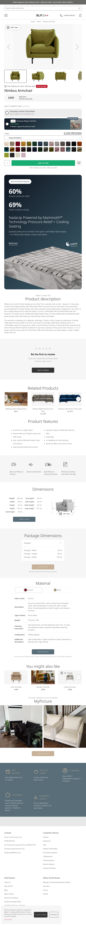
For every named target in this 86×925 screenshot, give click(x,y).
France (45, 890)
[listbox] (43, 149)
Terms (22, 905)
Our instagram (43, 821)
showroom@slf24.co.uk (12, 853)
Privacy (15, 905)
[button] (8, 47)
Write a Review (43, 370)
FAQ (44, 845)
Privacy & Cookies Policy (12, 902)
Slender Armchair (43, 687)
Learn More (14, 124)
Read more (13, 243)
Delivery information (50, 849)
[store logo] (43, 15)
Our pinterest (47, 821)
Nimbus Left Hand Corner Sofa (70, 409)
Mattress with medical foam (16, 409)
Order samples (43, 652)
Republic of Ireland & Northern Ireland (56, 882)
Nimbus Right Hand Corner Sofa (43, 410)
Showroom (47, 841)
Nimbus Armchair (49, 22)
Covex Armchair (70, 687)
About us (7, 882)
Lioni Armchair (16, 687)
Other (39, 22)
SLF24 (33, 22)
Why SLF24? (8, 886)
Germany (46, 886)
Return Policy (9, 894)
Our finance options (50, 853)
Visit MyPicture (43, 754)
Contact (45, 837)
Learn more (8, 919)
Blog (6, 890)
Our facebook (38, 821)
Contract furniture (49, 868)
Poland (45, 894)
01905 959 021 (9, 841)
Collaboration (48, 856)
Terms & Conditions (11, 898)
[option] (6, 144)
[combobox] (43, 8)
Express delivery (48, 864)
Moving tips (42, 567)
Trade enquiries (48, 860)
